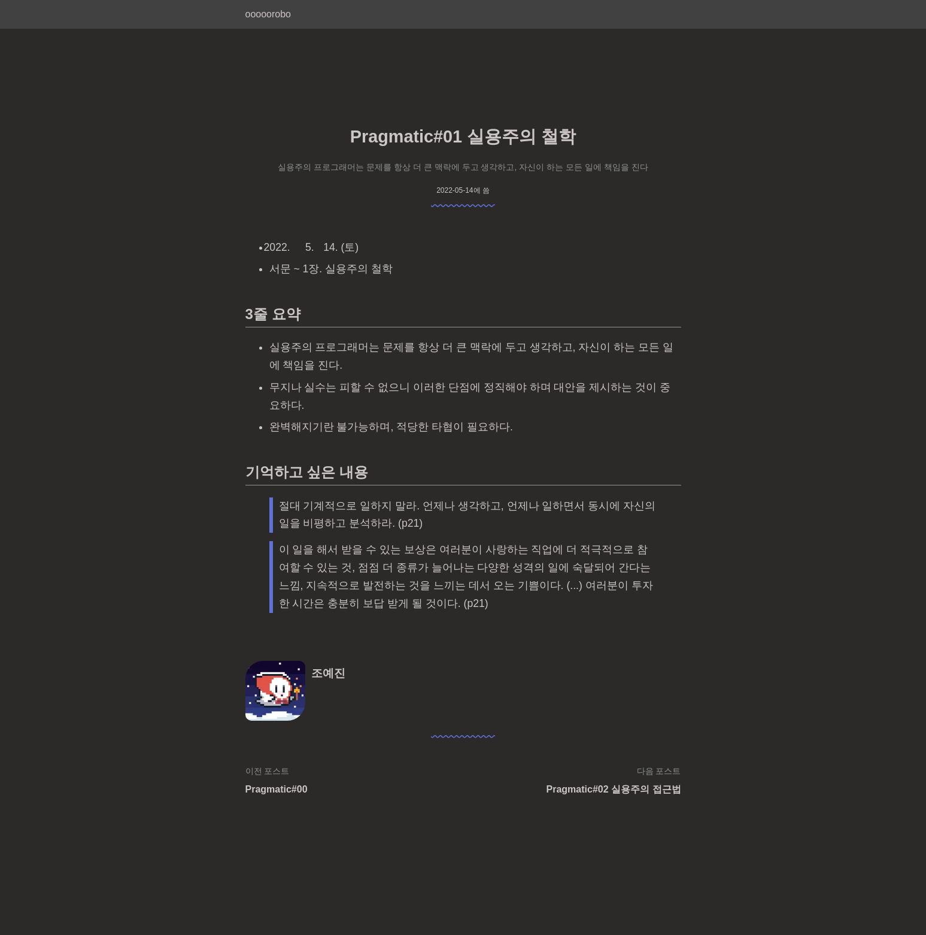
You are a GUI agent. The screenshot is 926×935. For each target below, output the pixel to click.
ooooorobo (268, 14)
